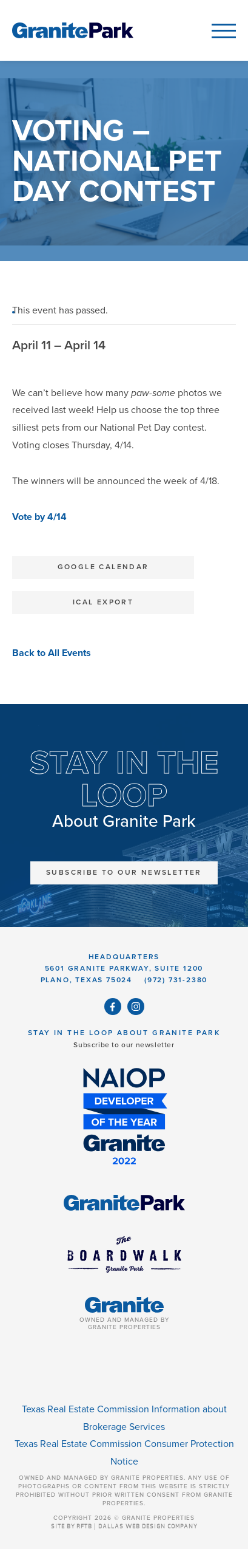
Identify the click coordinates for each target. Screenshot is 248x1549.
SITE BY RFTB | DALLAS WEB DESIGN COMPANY (124, 1526)
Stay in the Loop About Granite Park (124, 1032)
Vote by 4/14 (39, 517)
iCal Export (103, 602)
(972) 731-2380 (175, 980)
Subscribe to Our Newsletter (124, 872)
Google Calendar (103, 566)
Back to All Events (51, 653)
